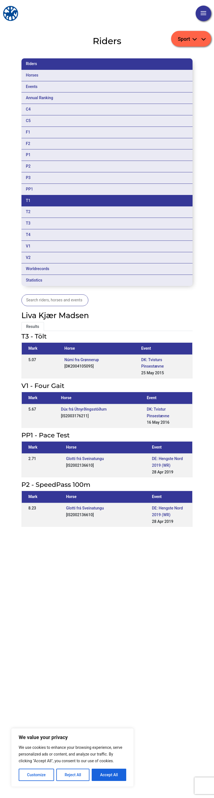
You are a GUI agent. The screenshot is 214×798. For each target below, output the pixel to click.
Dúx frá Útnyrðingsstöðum (84, 409)
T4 (28, 234)
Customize (36, 775)
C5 (28, 120)
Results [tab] (32, 326)
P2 (28, 166)
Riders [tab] (31, 63)
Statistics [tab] (34, 280)
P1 (28, 155)
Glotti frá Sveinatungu (85, 458)
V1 (28, 246)
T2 (28, 211)
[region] (72, 757)
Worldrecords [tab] (37, 268)
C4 (28, 109)
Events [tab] (32, 86)
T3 (28, 223)
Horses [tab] (32, 75)
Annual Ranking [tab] (39, 98)
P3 (28, 177)
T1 (28, 200)
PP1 (29, 189)
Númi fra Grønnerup (81, 360)
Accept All (109, 775)
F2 (28, 143)
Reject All (73, 775)
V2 (28, 257)
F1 (28, 132)
